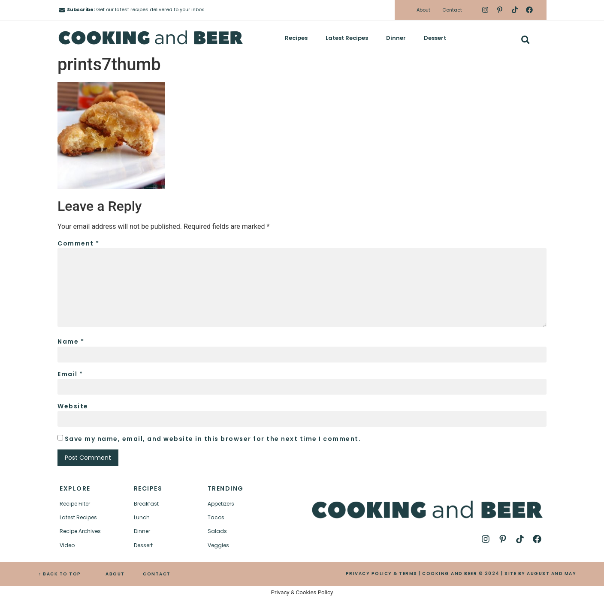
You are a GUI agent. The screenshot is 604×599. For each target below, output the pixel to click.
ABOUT (115, 574)
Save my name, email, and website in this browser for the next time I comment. (213, 439)
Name (70, 341)
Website (72, 406)
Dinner (396, 38)
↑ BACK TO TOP (60, 574)
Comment (78, 243)
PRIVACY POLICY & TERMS (381, 573)
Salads (217, 531)
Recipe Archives (80, 531)
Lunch (142, 517)
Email (70, 374)
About (423, 9)
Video (67, 545)
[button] (525, 40)
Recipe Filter (75, 503)
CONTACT (157, 574)
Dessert (435, 38)
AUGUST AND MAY (551, 573)
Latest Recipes (347, 38)
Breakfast (146, 503)
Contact (452, 9)
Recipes (296, 38)
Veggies (218, 545)
